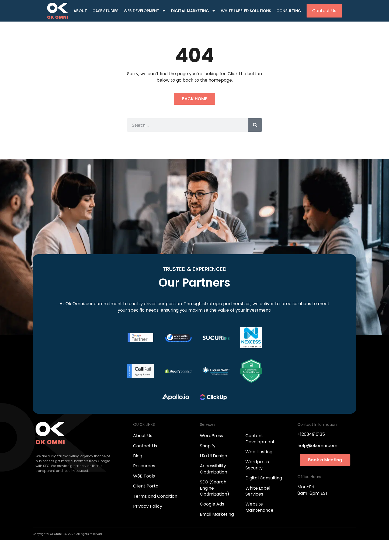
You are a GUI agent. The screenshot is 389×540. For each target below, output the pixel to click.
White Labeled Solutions (246, 10)
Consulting (288, 10)
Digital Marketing (193, 11)
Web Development (145, 11)
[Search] (255, 125)
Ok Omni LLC (59, 534)
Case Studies (105, 10)
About (80, 10)
